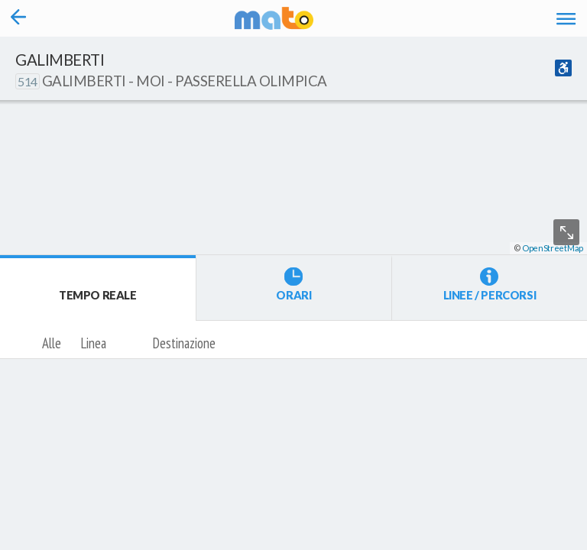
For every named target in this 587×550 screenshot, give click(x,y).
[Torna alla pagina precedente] (18, 18)
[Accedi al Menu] (566, 18)
